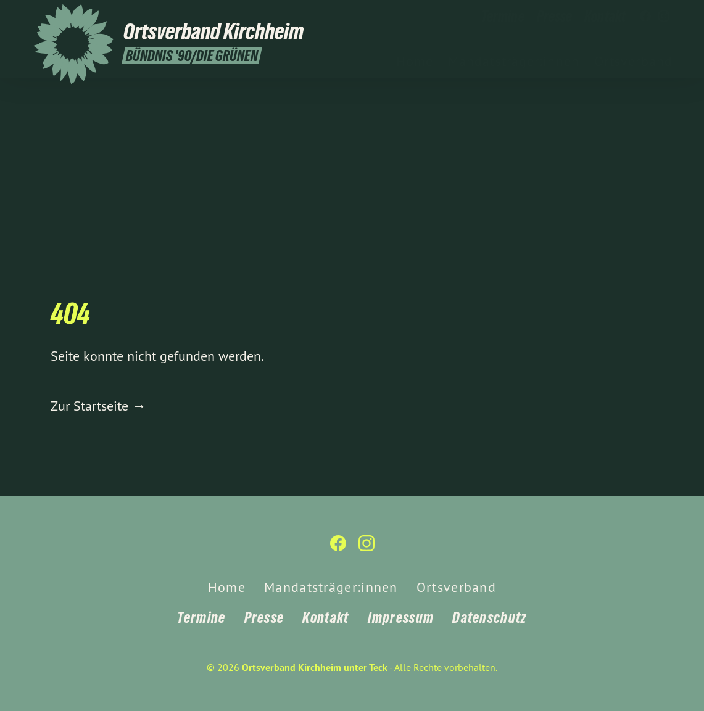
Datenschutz (489, 617)
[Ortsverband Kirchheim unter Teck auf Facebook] (645, 16)
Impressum (401, 617)
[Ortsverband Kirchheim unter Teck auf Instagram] (664, 16)
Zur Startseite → (98, 405)
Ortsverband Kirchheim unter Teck (314, 667)
